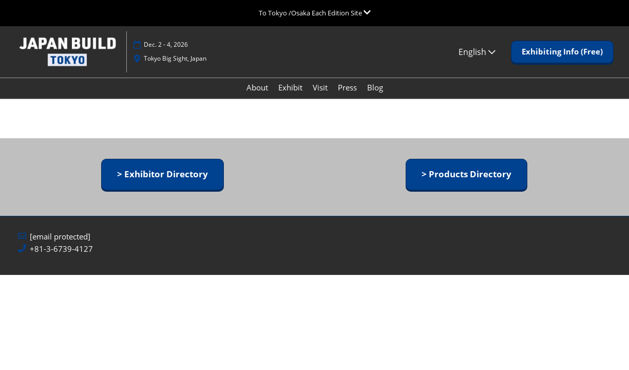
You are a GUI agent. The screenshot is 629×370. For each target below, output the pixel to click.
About (257, 97)
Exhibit (290, 97)
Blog (375, 97)
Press (347, 97)
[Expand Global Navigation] (315, 12)
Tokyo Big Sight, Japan (175, 68)
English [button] (477, 61)
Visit (320, 97)
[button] (562, 61)
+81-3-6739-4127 (61, 258)
